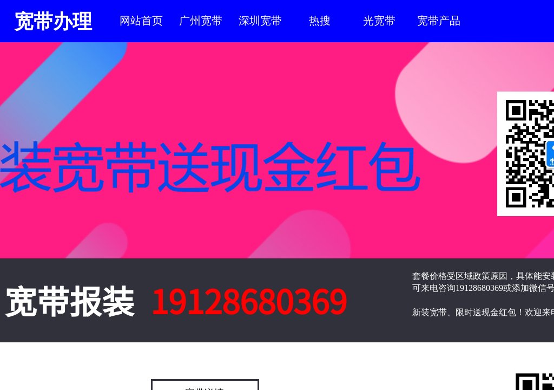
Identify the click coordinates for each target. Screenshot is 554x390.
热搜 (320, 21)
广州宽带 (200, 21)
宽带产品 (438, 21)
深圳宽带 (260, 21)
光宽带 (379, 21)
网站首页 (141, 21)
